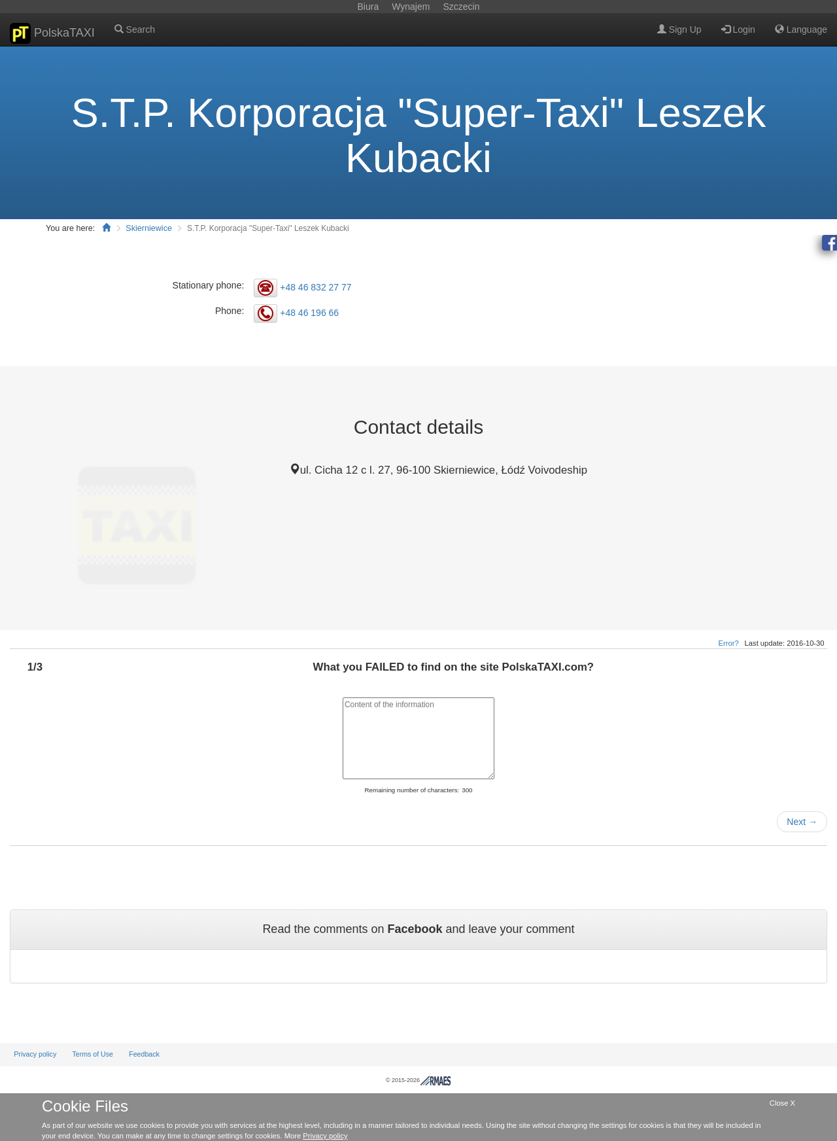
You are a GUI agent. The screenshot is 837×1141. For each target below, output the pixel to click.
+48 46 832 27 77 (315, 287)
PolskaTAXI (52, 33)
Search (134, 29)
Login (738, 29)
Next (802, 821)
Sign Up (679, 29)
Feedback (144, 1054)
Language (801, 29)
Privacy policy (35, 1054)
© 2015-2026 (418, 1080)
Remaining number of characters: (411, 790)
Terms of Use (92, 1054)
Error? (729, 643)
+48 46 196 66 (309, 312)
